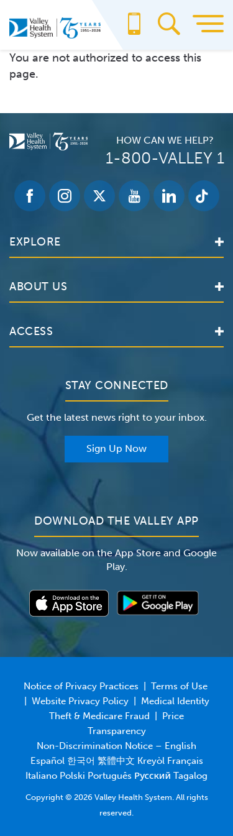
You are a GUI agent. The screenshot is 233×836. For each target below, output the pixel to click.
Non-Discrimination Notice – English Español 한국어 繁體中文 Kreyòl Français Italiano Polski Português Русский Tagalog (116, 760)
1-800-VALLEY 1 (165, 158)
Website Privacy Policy (80, 701)
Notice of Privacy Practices (81, 686)
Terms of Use (179, 686)
